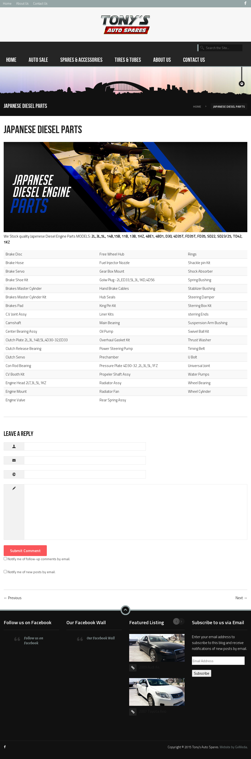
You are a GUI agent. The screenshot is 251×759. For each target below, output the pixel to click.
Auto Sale (38, 59)
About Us (22, 3)
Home (7, 3)
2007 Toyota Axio (152, 711)
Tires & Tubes (128, 59)
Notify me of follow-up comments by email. (39, 558)
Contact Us (40, 3)
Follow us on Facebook (27, 622)
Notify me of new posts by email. (31, 571)
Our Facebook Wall (86, 622)
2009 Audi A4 (149, 667)
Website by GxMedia (233, 747)
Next (181, 621)
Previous (176, 621)
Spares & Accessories (81, 59)
